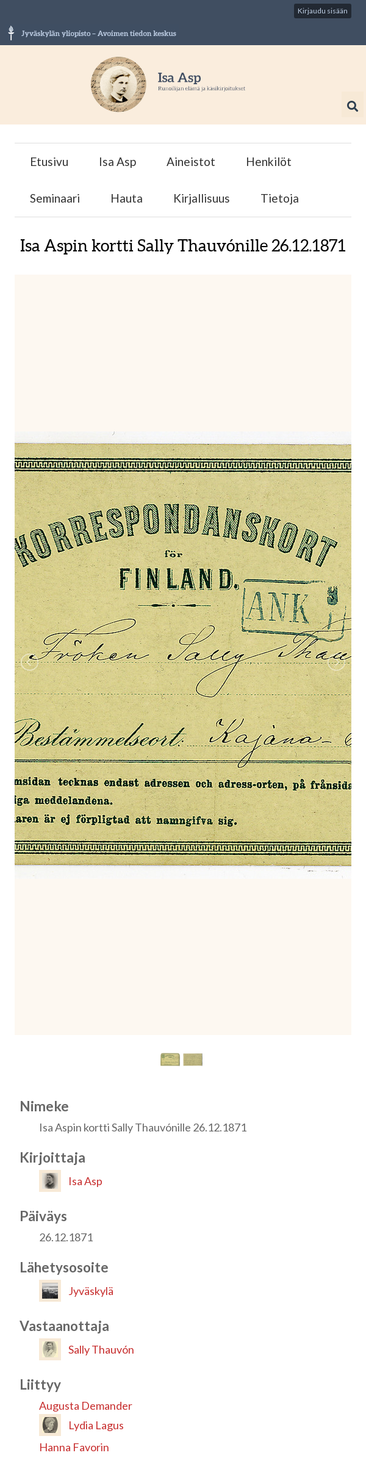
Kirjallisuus (201, 198)
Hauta (126, 198)
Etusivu (49, 161)
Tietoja (279, 198)
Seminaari (55, 198)
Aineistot (191, 161)
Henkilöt (269, 161)
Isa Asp (117, 161)
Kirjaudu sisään (323, 10)
